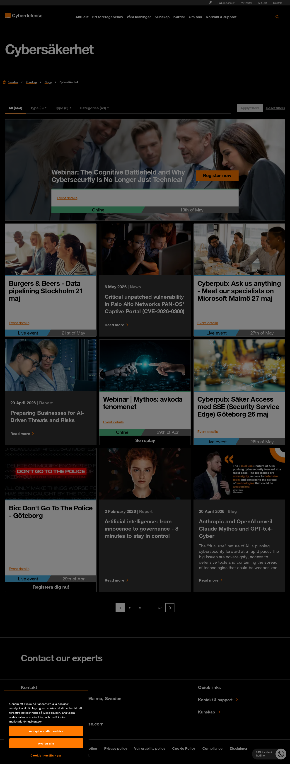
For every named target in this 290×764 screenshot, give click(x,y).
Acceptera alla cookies (46, 757)
